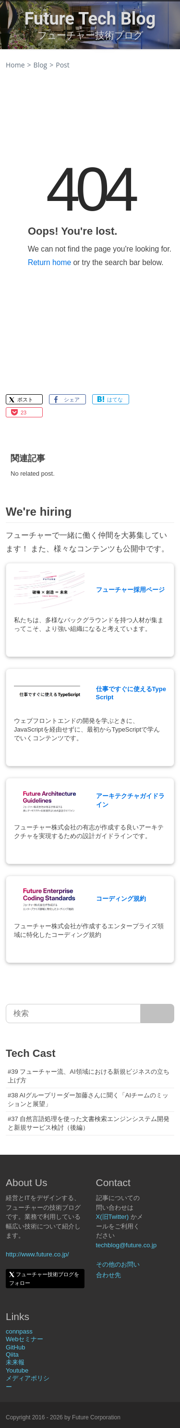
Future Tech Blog (90, 19)
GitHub (15, 1347)
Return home (49, 262)
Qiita (12, 1354)
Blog (41, 64)
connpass (19, 1331)
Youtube (17, 1370)
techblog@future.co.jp (126, 1245)
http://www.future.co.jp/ (37, 1254)
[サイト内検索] (157, 1013)
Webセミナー (25, 1339)
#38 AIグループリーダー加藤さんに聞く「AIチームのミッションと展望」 (88, 1100)
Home (15, 64)
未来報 (15, 1362)
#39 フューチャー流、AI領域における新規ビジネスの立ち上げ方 (88, 1076)
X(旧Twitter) (112, 1216)
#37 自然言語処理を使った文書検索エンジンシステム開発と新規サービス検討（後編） (88, 1123)
